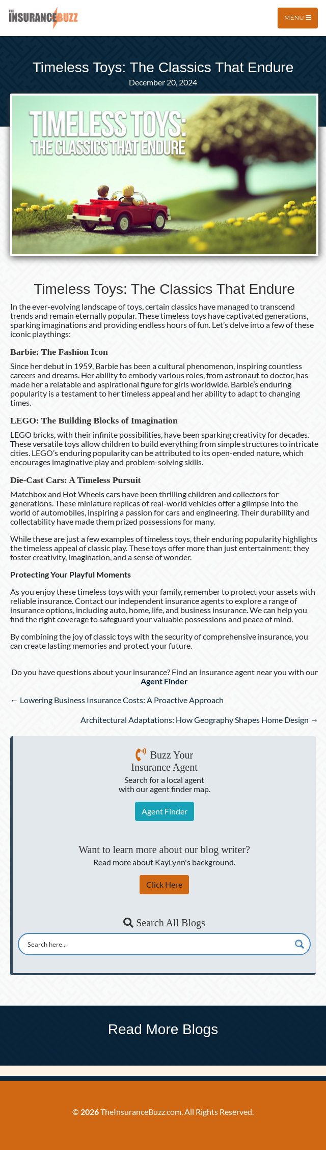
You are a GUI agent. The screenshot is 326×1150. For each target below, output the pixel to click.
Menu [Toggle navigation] (297, 17)
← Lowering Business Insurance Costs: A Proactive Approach (117, 700)
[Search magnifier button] (299, 944)
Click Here (164, 884)
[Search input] (158, 944)
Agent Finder (164, 811)
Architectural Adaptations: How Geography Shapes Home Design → (199, 719)
